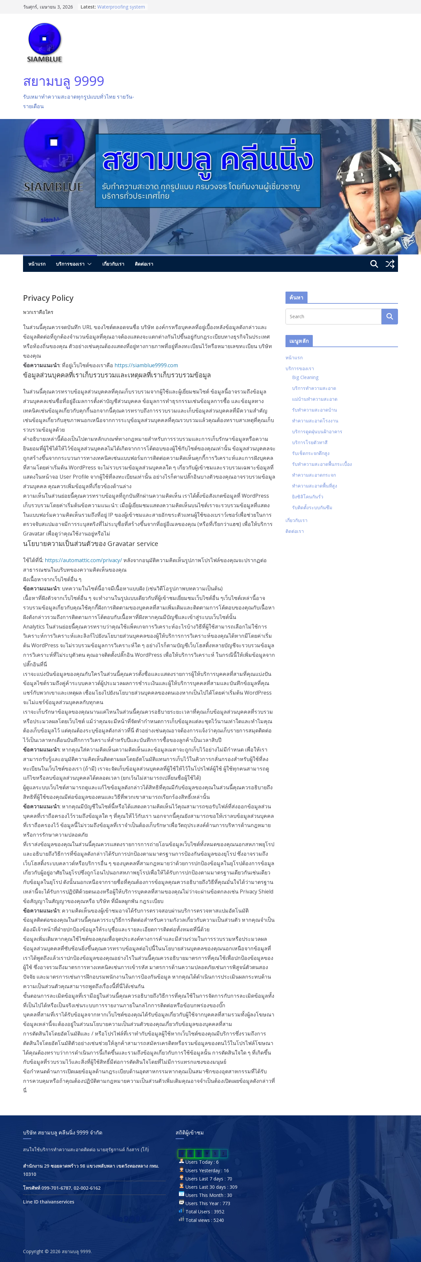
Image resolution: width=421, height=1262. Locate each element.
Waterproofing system (121, 7)
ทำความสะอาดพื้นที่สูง (314, 486)
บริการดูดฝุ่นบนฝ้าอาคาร (317, 431)
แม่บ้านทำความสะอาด (314, 399)
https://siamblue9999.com (146, 365)
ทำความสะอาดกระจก (314, 475)
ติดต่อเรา (144, 264)
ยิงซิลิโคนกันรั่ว (307, 496)
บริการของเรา (70, 264)
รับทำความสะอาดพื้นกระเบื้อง (322, 464)
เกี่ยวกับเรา (113, 264)
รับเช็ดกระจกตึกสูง (311, 453)
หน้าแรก (36, 264)
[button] (88, 264)
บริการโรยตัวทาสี (310, 442)
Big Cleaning (305, 377)
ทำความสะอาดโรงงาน (315, 420)
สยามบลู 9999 (63, 81)
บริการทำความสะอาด (314, 388)
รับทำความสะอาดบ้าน (314, 410)
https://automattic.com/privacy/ (83, 560)
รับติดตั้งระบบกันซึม (312, 507)
